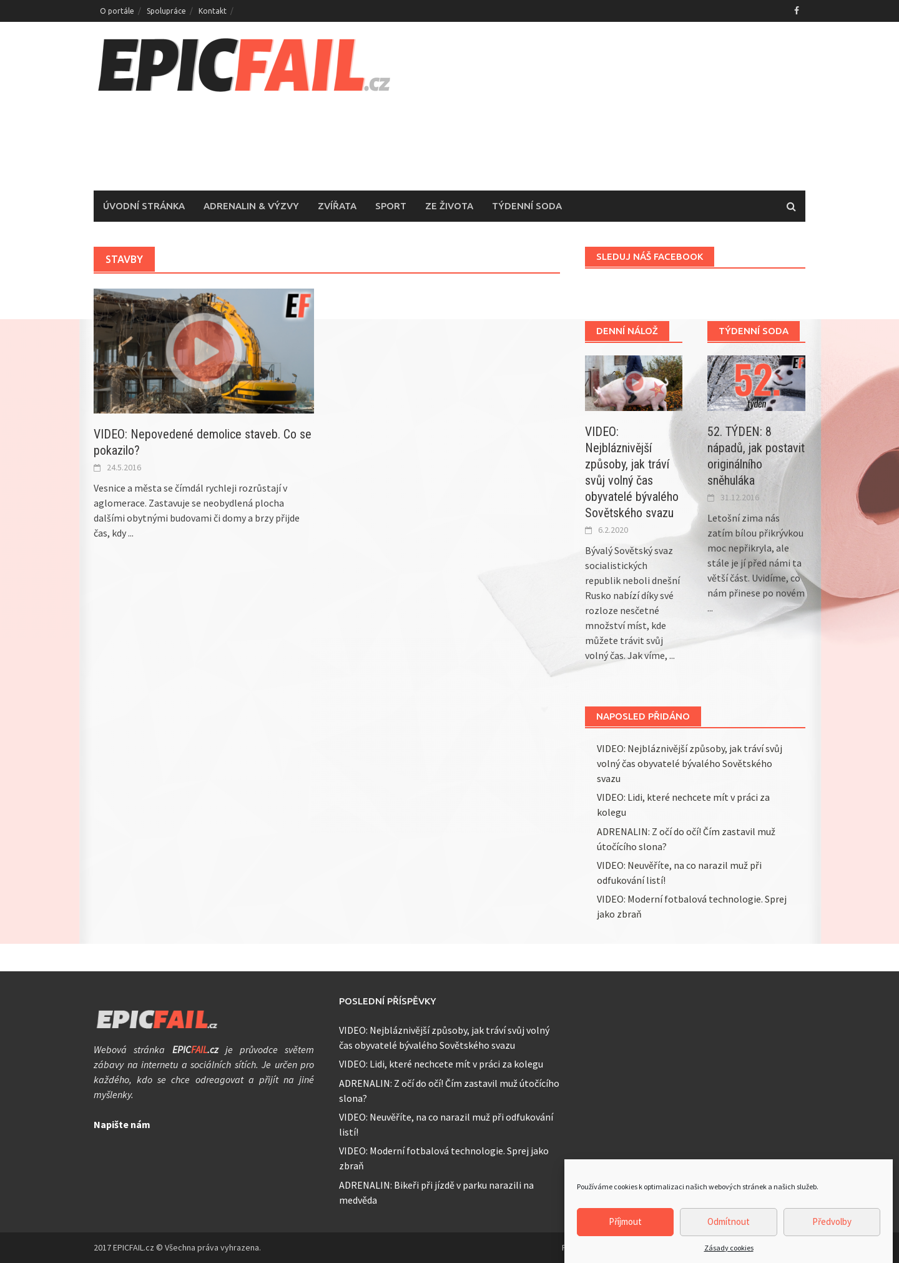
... (131, 533)
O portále (117, 11)
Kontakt (213, 11)
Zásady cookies (729, 1252)
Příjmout (625, 1226)
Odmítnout (728, 1226)
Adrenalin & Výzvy (251, 206)
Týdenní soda (527, 206)
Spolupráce (166, 11)
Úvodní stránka (144, 206)
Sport (390, 206)
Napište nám (122, 1124)
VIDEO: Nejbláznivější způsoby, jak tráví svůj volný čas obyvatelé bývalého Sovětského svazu (689, 763)
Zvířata (337, 206)
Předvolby (832, 1226)
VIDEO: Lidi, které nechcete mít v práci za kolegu (441, 1063)
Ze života (449, 206)
